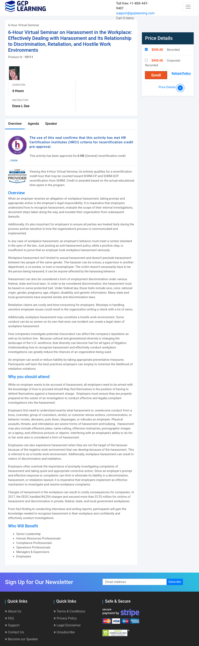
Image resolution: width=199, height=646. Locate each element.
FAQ (9, 618)
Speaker (51, 124)
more (14, 160)
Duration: (19, 84)
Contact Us (14, 632)
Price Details (168, 87)
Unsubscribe (64, 632)
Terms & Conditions (69, 611)
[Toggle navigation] (188, 7)
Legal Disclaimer (67, 625)
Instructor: (20, 100)
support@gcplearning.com (135, 13)
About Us (13, 611)
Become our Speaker (21, 639)
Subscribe (174, 581)
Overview (15, 124)
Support (12, 625)
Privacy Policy (65, 618)
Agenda (33, 124)
